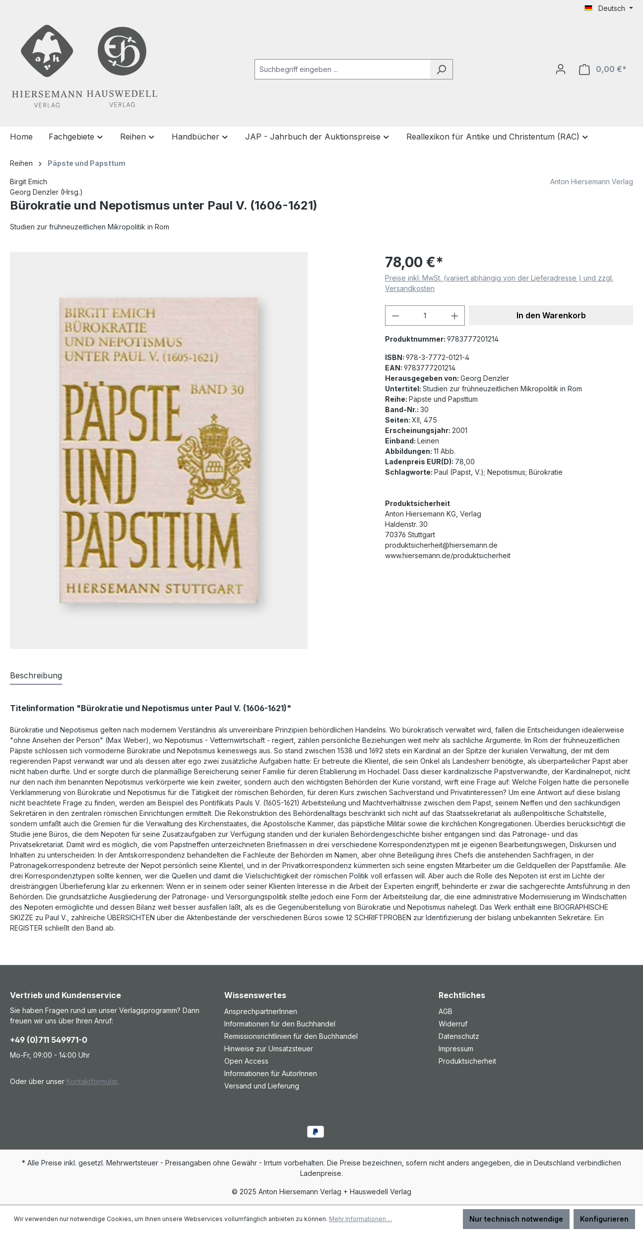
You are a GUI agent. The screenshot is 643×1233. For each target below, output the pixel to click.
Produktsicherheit (467, 1061)
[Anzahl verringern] (395, 315)
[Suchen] (441, 69)
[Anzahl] (425, 315)
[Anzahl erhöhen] (455, 315)
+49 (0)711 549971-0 (48, 1040)
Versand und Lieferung (261, 1086)
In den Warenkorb (551, 315)
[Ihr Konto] (561, 69)
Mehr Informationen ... (360, 1219)
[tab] (36, 676)
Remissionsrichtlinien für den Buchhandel (291, 1036)
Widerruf (453, 1023)
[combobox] (342, 69)
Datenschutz (459, 1036)
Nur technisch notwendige (516, 1219)
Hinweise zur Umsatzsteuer (268, 1048)
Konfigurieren (604, 1219)
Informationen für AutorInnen (270, 1073)
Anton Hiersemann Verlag (591, 181)
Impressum (456, 1048)
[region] (187, 450)
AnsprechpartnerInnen (260, 1011)
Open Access (246, 1061)
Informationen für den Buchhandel (279, 1023)
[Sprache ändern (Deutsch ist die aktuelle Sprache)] (608, 8)
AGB (445, 1011)
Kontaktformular (91, 1081)
